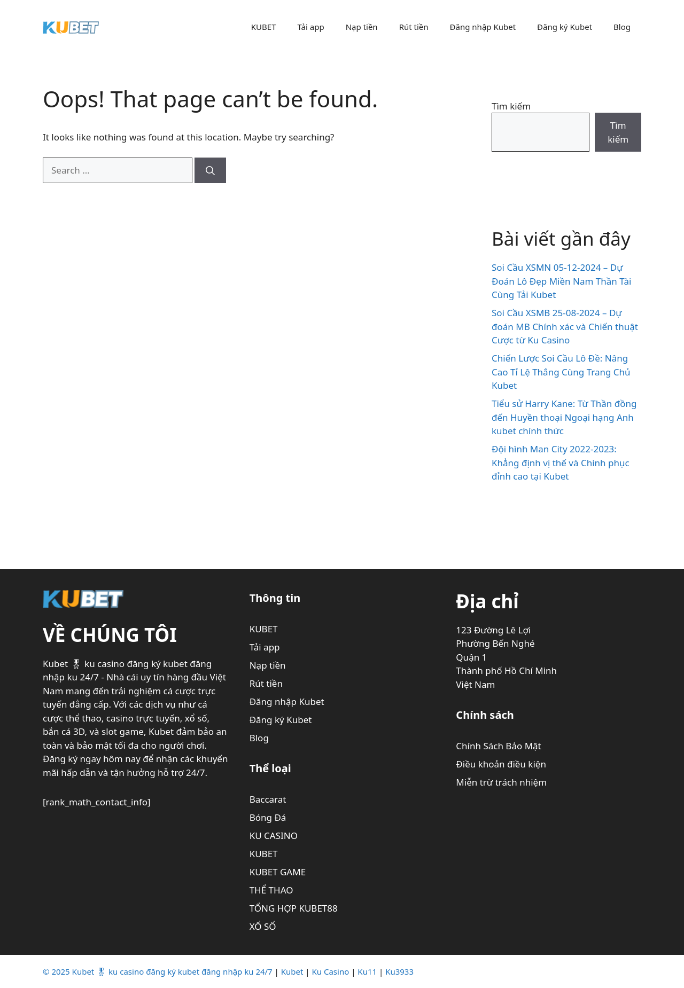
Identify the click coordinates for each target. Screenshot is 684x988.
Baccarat (268, 799)
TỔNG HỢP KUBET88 (294, 908)
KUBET (263, 26)
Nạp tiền (362, 26)
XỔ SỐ (263, 926)
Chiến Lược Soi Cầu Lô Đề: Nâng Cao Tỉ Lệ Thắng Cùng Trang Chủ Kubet (561, 371)
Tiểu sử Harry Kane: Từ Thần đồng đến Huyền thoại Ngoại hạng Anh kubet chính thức (564, 417)
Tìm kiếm (511, 106)
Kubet (292, 971)
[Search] (210, 170)
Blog (622, 26)
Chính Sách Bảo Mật (498, 746)
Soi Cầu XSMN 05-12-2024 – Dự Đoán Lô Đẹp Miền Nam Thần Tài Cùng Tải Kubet (561, 281)
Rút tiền (414, 26)
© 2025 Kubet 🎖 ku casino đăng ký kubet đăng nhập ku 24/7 (158, 971)
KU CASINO (274, 835)
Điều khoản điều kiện (501, 764)
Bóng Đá (268, 817)
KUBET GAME (278, 872)
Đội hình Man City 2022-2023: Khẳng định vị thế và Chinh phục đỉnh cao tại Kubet (560, 462)
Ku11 (367, 971)
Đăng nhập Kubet (483, 26)
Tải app (310, 26)
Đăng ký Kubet (564, 26)
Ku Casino (330, 971)
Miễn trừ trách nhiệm (501, 782)
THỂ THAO (271, 890)
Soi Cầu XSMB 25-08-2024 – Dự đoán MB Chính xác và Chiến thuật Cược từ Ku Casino (565, 326)
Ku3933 (399, 971)
